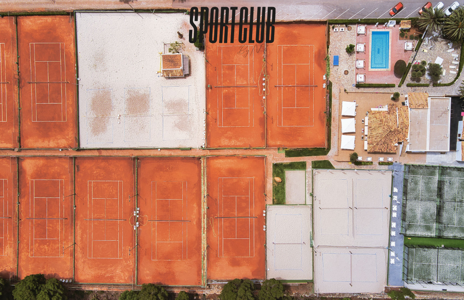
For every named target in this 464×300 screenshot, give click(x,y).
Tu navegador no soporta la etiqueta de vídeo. (232, 150)
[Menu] (443, 20)
